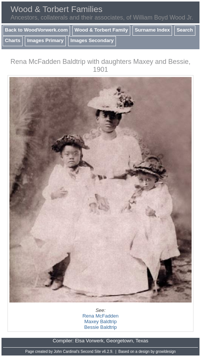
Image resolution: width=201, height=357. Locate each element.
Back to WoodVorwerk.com (36, 30)
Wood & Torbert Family (101, 30)
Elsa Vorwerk (89, 340)
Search (185, 30)
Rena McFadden (100, 316)
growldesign (166, 351)
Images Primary (45, 40)
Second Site (91, 351)
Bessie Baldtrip (100, 327)
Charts (12, 40)
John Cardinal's (67, 351)
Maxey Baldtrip (100, 321)
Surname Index (152, 30)
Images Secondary (92, 40)
